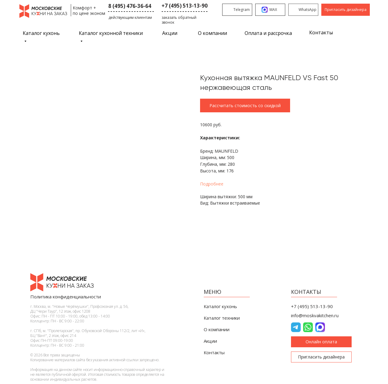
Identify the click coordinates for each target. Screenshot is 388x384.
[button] (345, 10)
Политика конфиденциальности (65, 297)
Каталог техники (222, 318)
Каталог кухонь (220, 306)
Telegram (241, 9)
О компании (212, 33)
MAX (273, 9)
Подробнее (211, 184)
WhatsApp (307, 9)
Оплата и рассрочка (268, 33)
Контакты (321, 32)
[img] (294, 10)
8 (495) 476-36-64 (129, 5)
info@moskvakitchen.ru (315, 315)
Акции (169, 33)
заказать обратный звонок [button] (179, 20)
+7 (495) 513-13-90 (185, 5)
